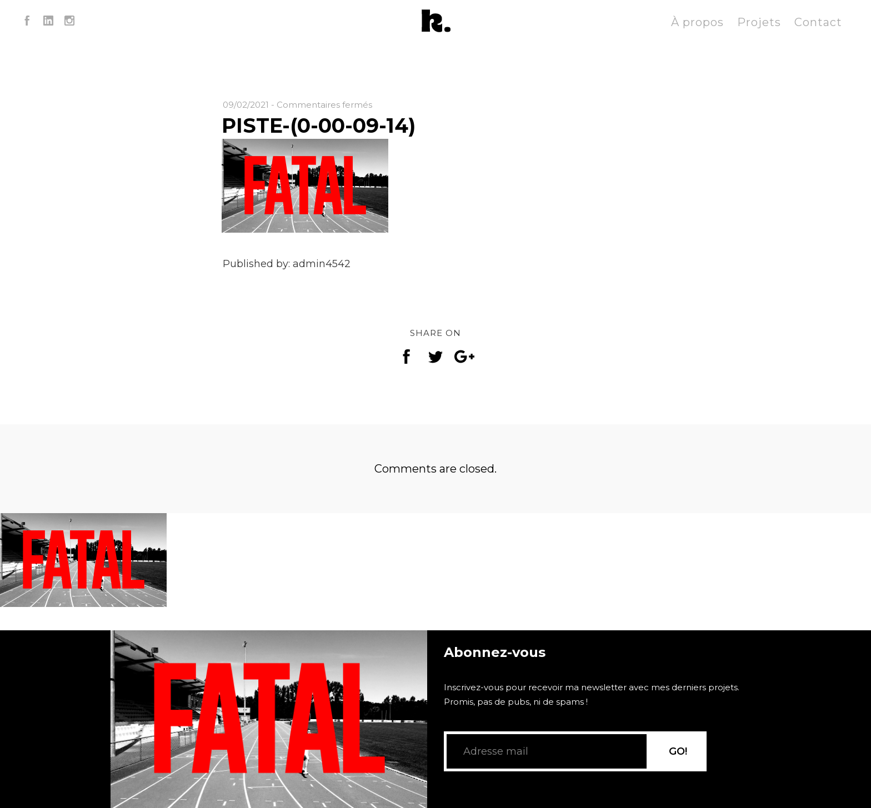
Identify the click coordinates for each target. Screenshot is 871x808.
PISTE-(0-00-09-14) (319, 125)
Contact (818, 22)
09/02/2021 (246, 104)
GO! (678, 751)
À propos (697, 22)
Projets (759, 22)
